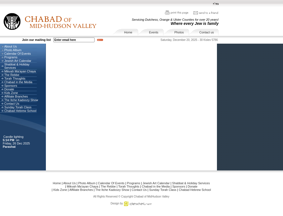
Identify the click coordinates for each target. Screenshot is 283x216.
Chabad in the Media (18, 82)
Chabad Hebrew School (20, 110)
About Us (10, 46)
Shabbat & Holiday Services (191, 183)
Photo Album (12, 50)
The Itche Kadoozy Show (21, 100)
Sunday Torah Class (17, 107)
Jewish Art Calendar (17, 60)
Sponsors (10, 85)
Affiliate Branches (16, 96)
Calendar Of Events (17, 53)
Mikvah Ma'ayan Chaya (20, 71)
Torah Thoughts (14, 78)
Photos (179, 32)
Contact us (206, 32)
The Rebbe (11, 75)
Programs (10, 57)
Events (153, 32)
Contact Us (11, 103)
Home (128, 32)
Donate (9, 89)
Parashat (10, 146)
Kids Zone (11, 92)
